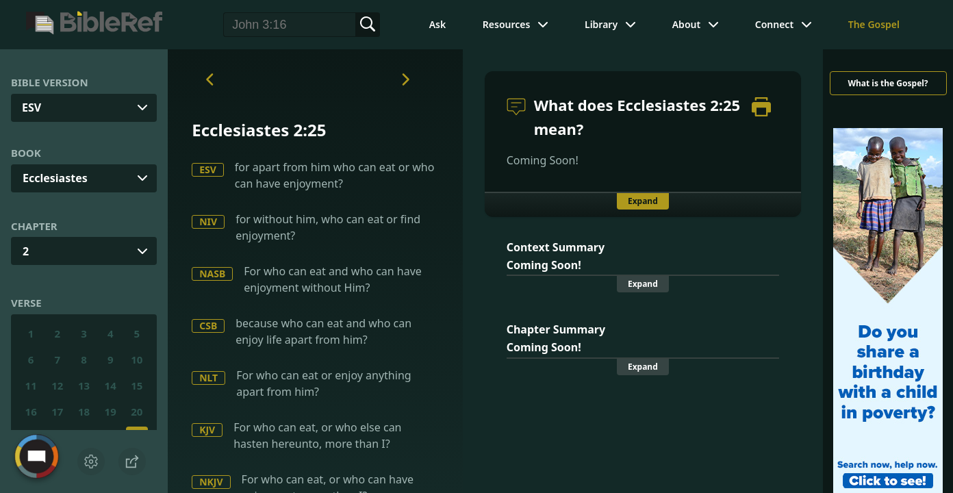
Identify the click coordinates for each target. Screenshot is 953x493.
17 (57, 411)
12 (57, 385)
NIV (208, 221)
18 (84, 411)
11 (31, 385)
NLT (208, 377)
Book (26, 153)
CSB (208, 325)
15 (136, 385)
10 (136, 359)
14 (110, 385)
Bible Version (49, 82)
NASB (212, 273)
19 (110, 411)
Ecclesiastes (55, 178)
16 (31, 411)
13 (84, 385)
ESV (207, 169)
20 (136, 411)
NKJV (211, 481)
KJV (207, 429)
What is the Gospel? (888, 83)
